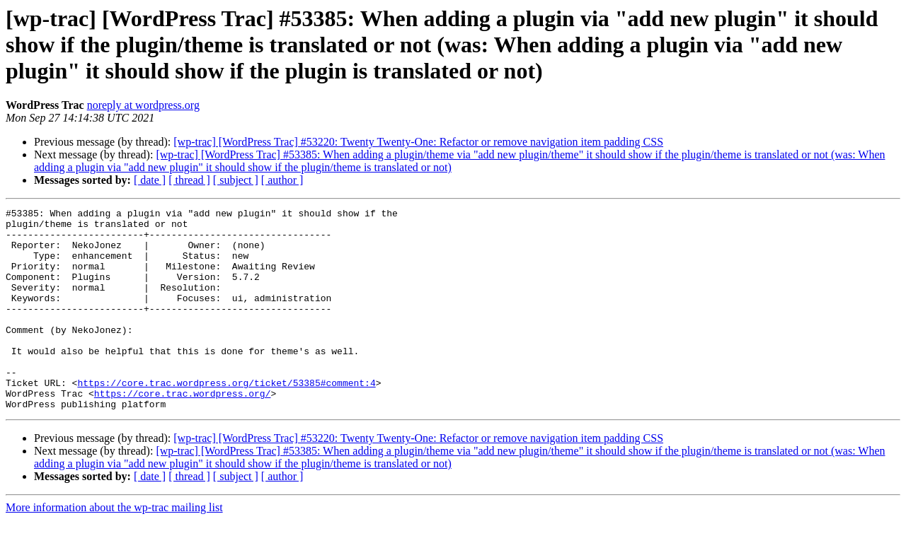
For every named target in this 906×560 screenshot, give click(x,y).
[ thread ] (189, 180)
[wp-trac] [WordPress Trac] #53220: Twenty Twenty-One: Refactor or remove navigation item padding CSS (418, 142)
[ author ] (282, 180)
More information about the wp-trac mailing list (114, 548)
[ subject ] (235, 180)
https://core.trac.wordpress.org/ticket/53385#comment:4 (226, 418)
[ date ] (150, 180)
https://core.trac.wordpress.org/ (182, 431)
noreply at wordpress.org (143, 105)
